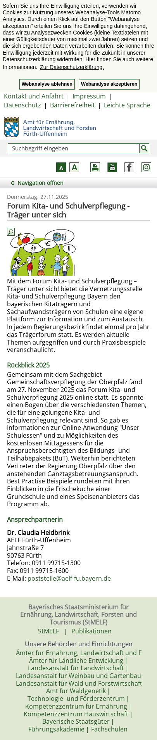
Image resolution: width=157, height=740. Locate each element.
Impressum (89, 96)
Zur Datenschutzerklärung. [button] (72, 67)
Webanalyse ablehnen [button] (47, 84)
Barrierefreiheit (72, 105)
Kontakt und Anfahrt (34, 96)
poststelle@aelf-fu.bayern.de (69, 578)
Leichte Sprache (127, 105)
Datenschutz (22, 105)
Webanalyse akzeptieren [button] (109, 84)
